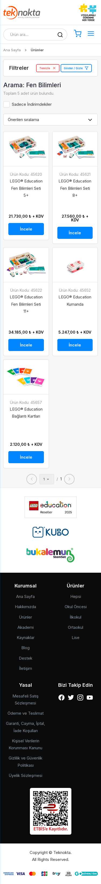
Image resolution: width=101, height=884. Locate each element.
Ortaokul (75, 627)
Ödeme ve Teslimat (26, 713)
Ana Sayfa (12, 50)
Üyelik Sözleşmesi (25, 775)
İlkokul (75, 617)
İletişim (25, 668)
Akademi (26, 627)
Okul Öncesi (76, 606)
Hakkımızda (25, 606)
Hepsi (75, 596)
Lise (75, 637)
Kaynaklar (25, 637)
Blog (25, 647)
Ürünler (25, 617)
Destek (25, 658)
